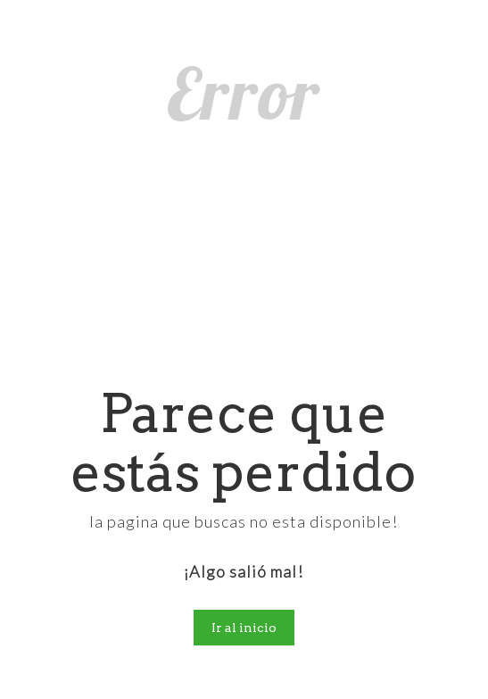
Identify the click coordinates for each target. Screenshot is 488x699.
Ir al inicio (244, 627)
